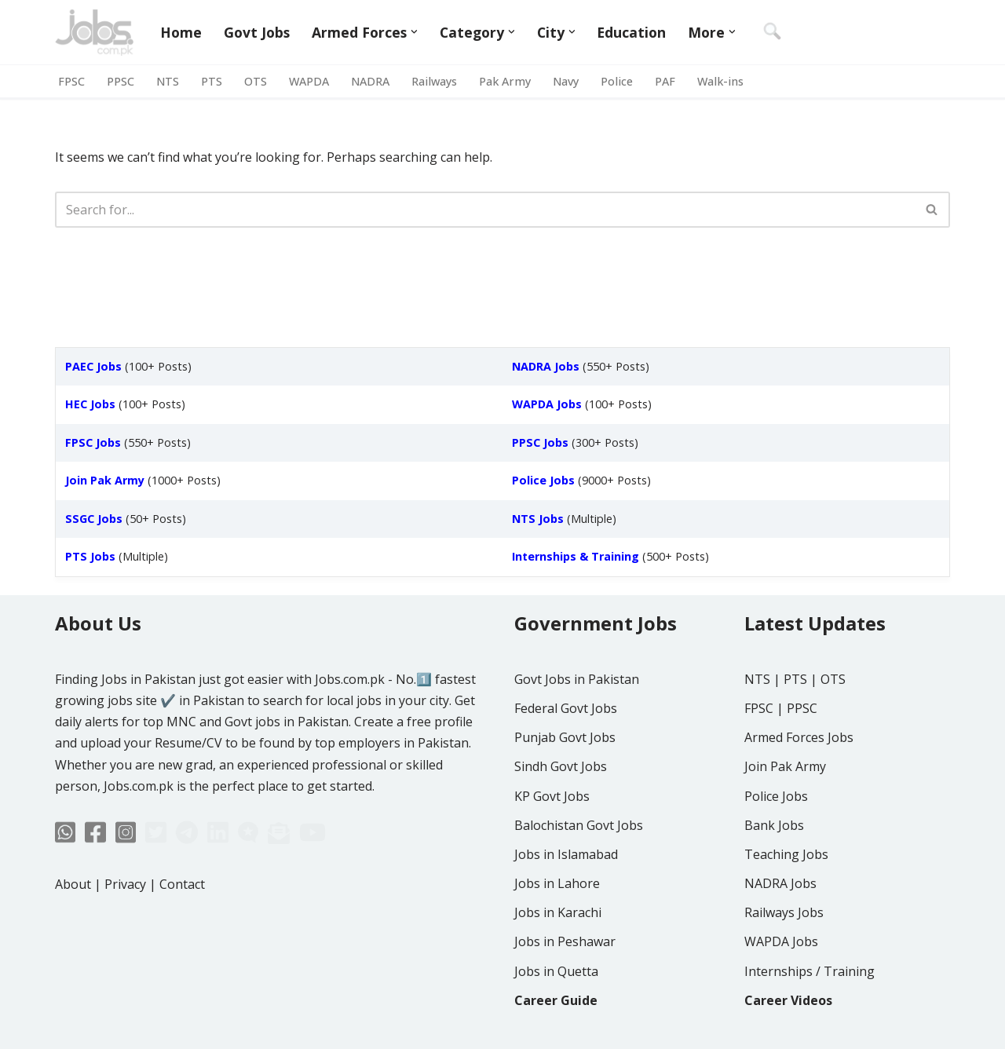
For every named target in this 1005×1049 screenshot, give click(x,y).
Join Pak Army (785, 766)
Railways (434, 81)
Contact (182, 884)
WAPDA (309, 81)
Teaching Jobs (786, 854)
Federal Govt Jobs (565, 708)
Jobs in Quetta (556, 971)
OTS (255, 81)
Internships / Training (809, 971)
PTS (211, 81)
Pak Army (505, 81)
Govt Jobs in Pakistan (576, 679)
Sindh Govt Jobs (560, 766)
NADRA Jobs (780, 883)
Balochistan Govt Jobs (578, 825)
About (73, 884)
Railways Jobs (784, 912)
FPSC (71, 81)
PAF (665, 81)
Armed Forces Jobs (798, 737)
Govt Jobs (257, 32)
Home (181, 32)
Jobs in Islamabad (566, 854)
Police (617, 81)
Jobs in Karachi (557, 912)
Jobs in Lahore (557, 883)
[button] (414, 31)
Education (631, 32)
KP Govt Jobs (552, 796)
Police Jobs (776, 796)
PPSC (120, 81)
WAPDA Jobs (781, 941)
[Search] (485, 210)
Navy (566, 81)
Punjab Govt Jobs (565, 737)
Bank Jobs (774, 825)
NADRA (370, 81)
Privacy (125, 884)
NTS (167, 81)
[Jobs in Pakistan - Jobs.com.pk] (94, 32)
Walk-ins (720, 81)
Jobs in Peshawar (565, 941)
